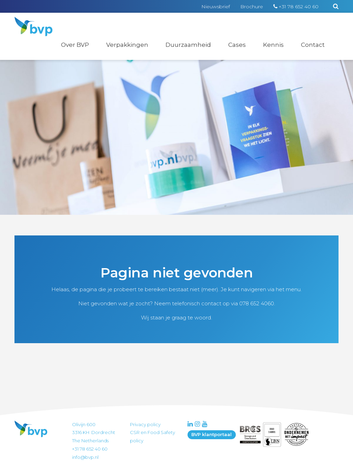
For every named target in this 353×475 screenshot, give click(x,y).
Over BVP (75, 44)
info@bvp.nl (85, 457)
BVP (29, 21)
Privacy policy (145, 424)
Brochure (251, 6)
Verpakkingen (127, 44)
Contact (313, 44)
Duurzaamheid (188, 44)
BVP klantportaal (211, 434)
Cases (237, 44)
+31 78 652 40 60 (299, 6)
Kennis (273, 44)
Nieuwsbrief (215, 6)
